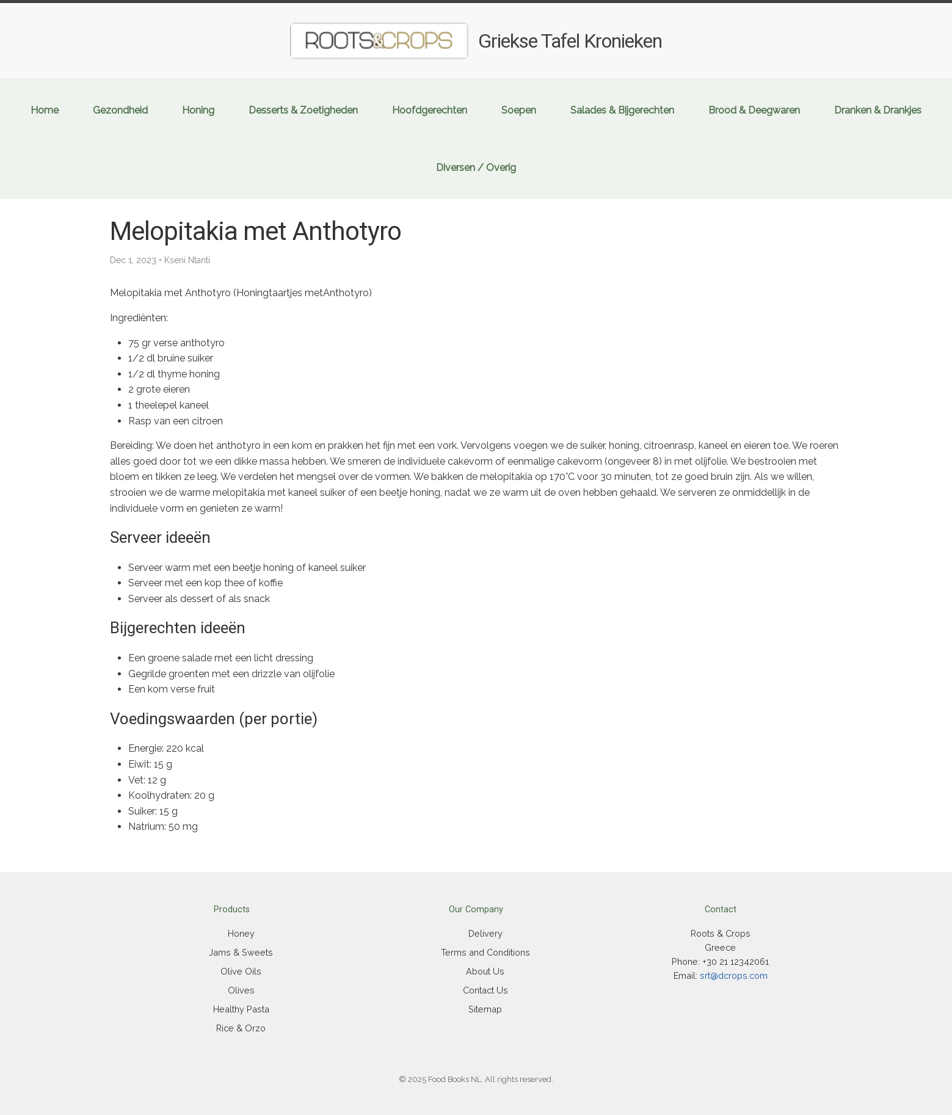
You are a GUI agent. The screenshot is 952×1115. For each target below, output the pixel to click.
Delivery (485, 933)
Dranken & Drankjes (877, 110)
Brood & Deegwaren (754, 110)
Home (45, 110)
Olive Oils (240, 971)
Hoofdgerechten (429, 110)
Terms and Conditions (485, 952)
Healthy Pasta (241, 1009)
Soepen (518, 110)
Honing (198, 110)
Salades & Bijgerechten (622, 110)
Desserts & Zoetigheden (303, 110)
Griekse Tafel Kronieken (570, 41)
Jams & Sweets (241, 952)
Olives (241, 990)
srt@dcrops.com (734, 975)
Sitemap (485, 1009)
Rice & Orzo (241, 1028)
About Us (485, 971)
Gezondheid (120, 110)
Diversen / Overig (476, 167)
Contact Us (485, 990)
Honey (241, 933)
